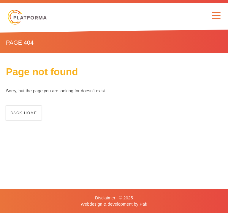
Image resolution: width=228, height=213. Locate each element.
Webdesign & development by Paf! (114, 204)
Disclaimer (105, 198)
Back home (23, 113)
